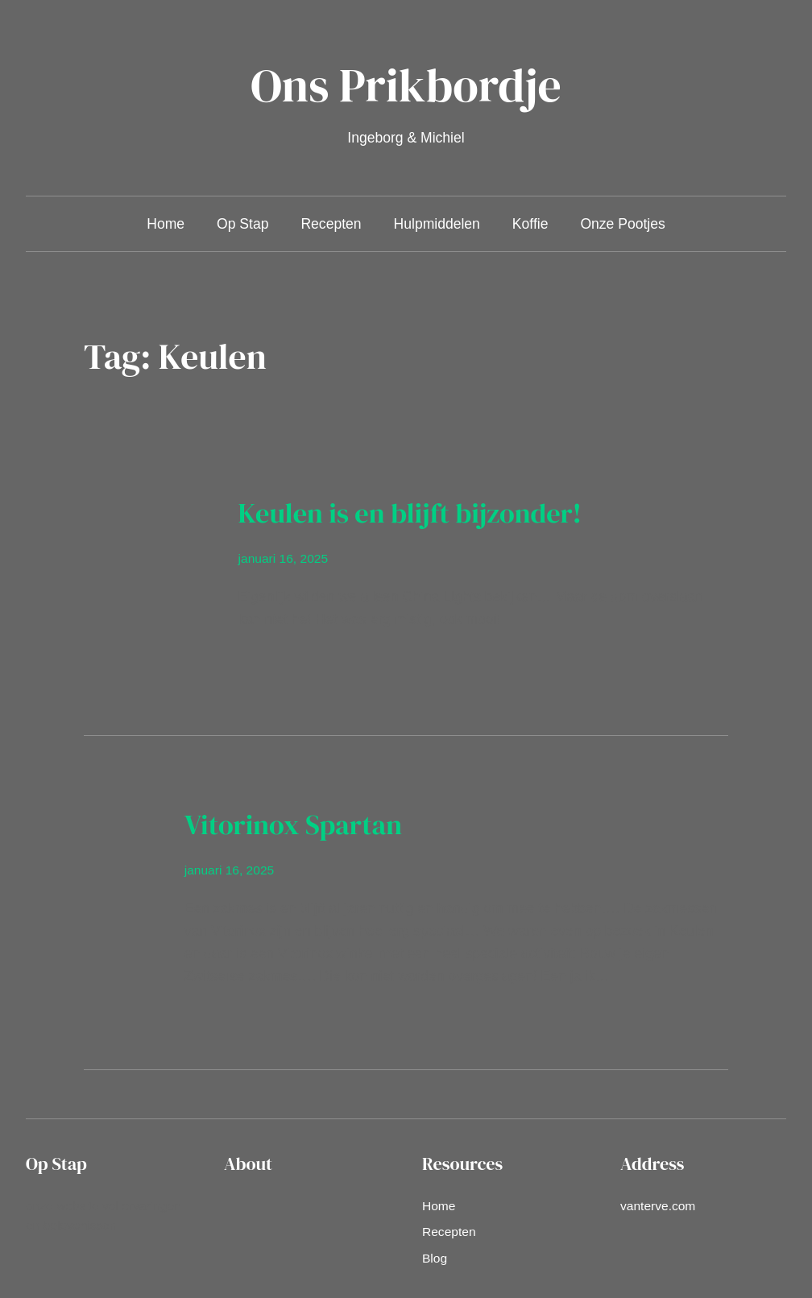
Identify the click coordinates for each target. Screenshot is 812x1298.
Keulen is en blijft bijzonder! (410, 512)
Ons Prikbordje (406, 85)
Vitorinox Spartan (293, 824)
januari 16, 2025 (283, 558)
